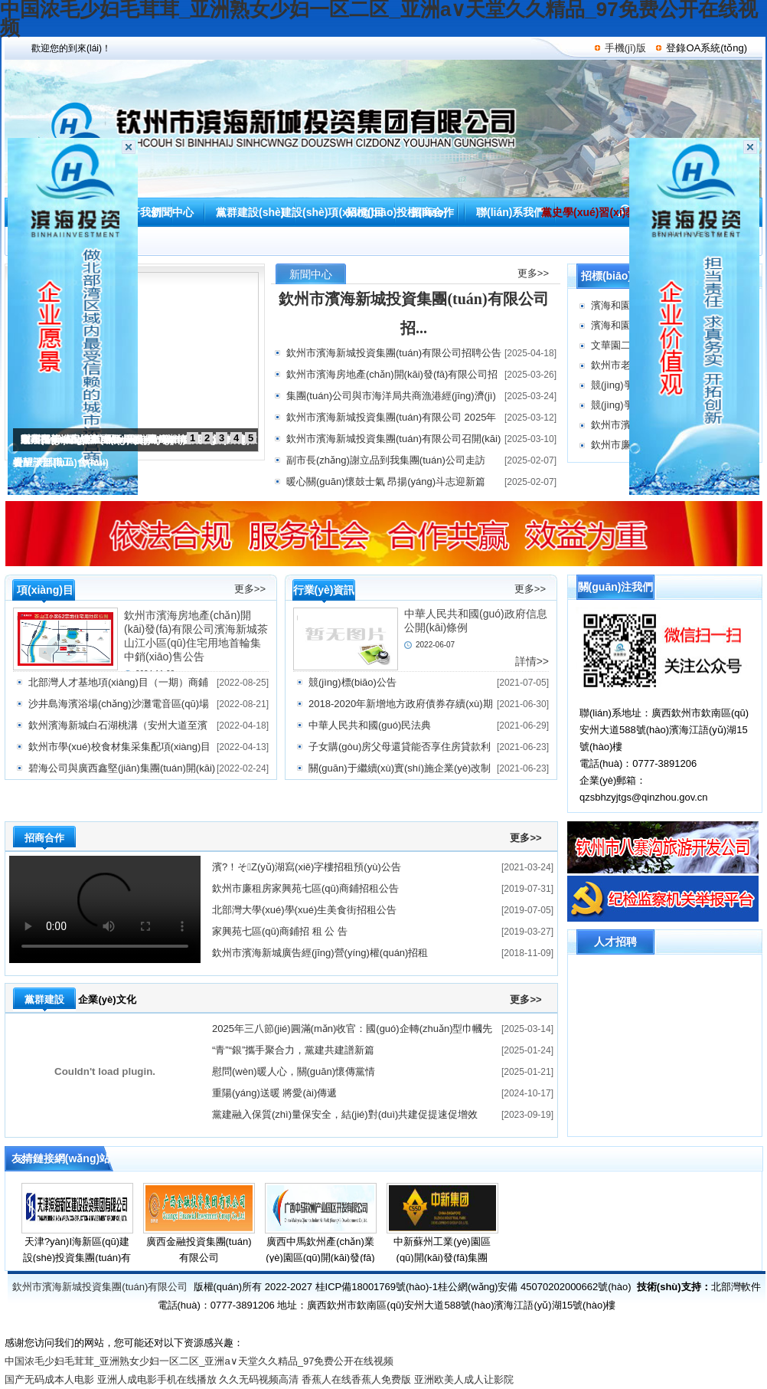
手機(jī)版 (625, 48)
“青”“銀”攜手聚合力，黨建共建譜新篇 (293, 1050)
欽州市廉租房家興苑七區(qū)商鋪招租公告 (305, 888)
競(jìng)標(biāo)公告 (352, 682)
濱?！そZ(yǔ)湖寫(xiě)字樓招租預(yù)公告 (306, 867)
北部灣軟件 (736, 1286)
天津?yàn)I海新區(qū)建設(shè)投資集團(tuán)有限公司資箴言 (77, 1257)
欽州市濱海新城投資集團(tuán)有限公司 (100, 1286)
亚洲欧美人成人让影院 (464, 1379)
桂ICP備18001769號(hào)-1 (376, 1286)
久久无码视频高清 (259, 1379)
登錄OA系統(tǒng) (706, 48)
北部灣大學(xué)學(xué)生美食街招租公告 (304, 910)
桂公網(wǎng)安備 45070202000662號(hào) (535, 1286)
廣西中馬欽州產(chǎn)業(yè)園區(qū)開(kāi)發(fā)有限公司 (320, 1257)
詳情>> (532, 661)
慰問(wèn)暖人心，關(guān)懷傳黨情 (293, 1071)
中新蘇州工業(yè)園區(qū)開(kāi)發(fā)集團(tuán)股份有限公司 (441, 1257)
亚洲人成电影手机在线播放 (157, 1379)
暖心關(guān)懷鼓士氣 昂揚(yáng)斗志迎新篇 (385, 481)
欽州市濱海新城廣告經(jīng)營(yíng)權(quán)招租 (320, 952)
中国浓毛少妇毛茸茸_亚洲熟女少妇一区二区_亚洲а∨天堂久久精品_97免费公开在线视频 (199, 1361)
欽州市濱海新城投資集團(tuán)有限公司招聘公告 (393, 353)
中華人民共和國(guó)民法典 (369, 725)
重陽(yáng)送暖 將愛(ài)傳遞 (274, 1093)
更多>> (533, 273)
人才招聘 (615, 941)
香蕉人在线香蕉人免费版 (356, 1379)
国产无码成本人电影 (49, 1379)
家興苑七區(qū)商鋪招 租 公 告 (280, 931)
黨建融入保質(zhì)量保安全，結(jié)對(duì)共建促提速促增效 (345, 1114)
